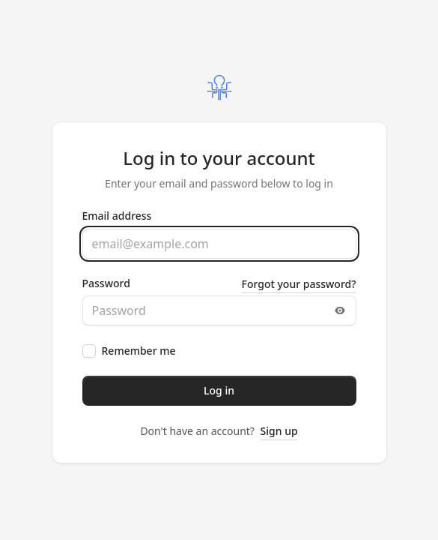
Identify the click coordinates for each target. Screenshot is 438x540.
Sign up (279, 431)
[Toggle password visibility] (340, 310)
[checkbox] (89, 351)
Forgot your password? (299, 284)
